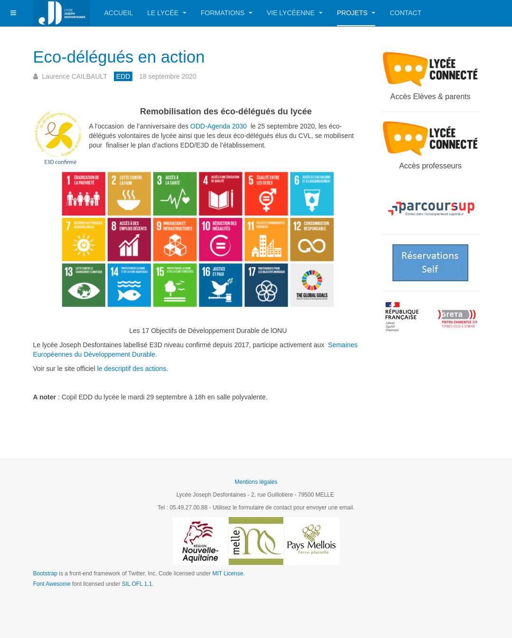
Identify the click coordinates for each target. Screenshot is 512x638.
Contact (405, 13)
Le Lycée (166, 13)
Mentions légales (255, 482)
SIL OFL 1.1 (137, 584)
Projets (356, 13)
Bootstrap (45, 573)
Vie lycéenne (295, 13)
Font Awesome (52, 584)
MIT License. (228, 573)
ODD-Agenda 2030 (218, 126)
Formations (226, 13)
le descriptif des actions (132, 368)
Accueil (118, 13)
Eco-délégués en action (137, 56)
